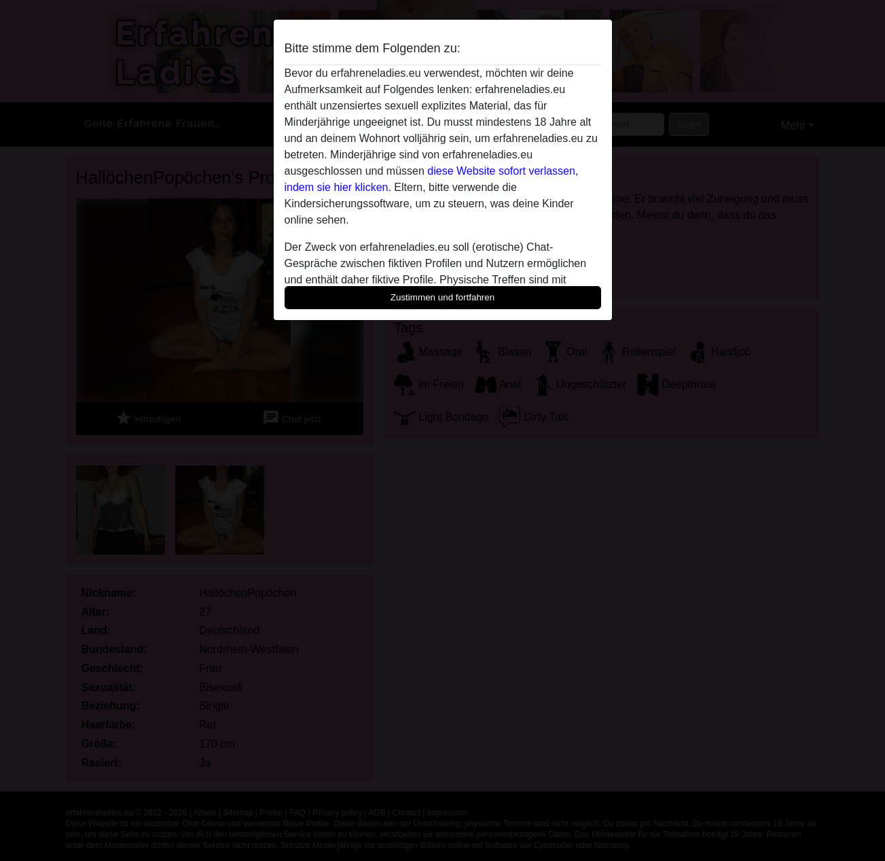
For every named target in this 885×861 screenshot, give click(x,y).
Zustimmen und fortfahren (443, 297)
